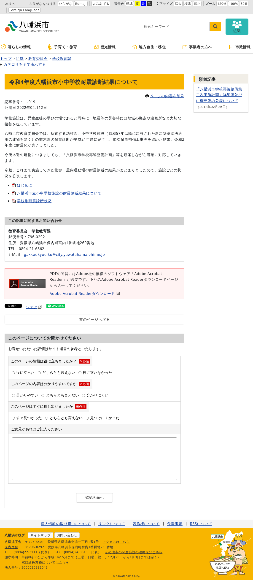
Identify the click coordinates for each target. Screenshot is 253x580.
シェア (34, 306)
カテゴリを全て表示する (25, 64)
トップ (5, 58)
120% (221, 3)
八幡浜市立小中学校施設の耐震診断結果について (59, 193)
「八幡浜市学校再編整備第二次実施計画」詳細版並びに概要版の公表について (219, 94)
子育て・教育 (62, 47)
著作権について (146, 523)
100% (233, 3)
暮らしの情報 (16, 47)
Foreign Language (24, 10)
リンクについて (111, 523)
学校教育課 (61, 58)
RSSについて (201, 523)
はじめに (24, 185)
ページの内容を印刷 (164, 95)
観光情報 (105, 47)
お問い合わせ (67, 535)
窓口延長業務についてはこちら (45, 562)
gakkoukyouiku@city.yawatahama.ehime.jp (64, 254)
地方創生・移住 (149, 47)
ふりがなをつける (42, 3)
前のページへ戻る (94, 319)
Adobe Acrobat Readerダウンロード (85, 293)
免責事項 (175, 523)
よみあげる (100, 3)
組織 (20, 58)
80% (244, 3)
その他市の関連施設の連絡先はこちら (134, 552)
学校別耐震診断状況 (34, 200)
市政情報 (240, 47)
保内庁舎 (11, 547)
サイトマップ (40, 535)
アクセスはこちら (116, 542)
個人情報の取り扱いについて (66, 523)
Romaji (80, 3)
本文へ (10, 3)
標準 (129, 3)
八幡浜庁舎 (13, 542)
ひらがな (65, 3)
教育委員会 (38, 58)
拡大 (178, 3)
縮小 (197, 3)
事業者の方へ (197, 47)
